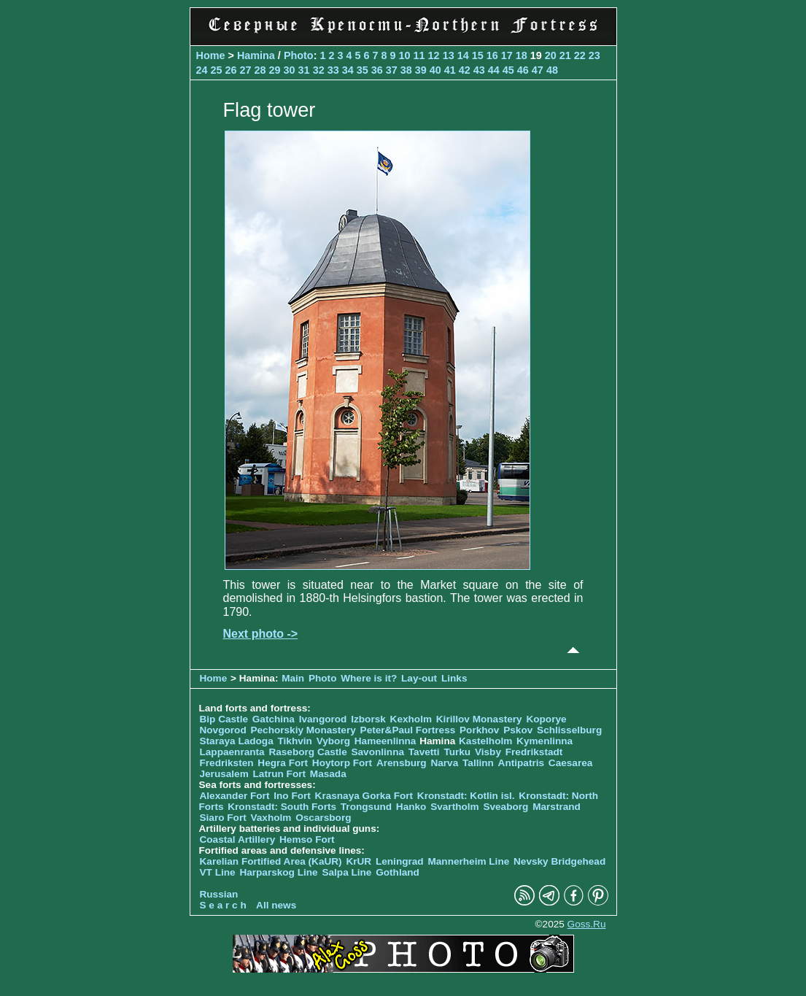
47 (537, 70)
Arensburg (401, 762)
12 (434, 55)
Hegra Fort (282, 762)
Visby (488, 751)
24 (202, 70)
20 (551, 55)
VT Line (218, 872)
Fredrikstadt (534, 751)
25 (216, 70)
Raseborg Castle (307, 751)
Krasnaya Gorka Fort (364, 795)
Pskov (517, 730)
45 (508, 70)
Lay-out (419, 678)
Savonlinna (377, 751)
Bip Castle (224, 719)
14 (463, 55)
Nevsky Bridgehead (559, 861)
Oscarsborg (323, 817)
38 (406, 70)
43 (479, 70)
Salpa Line (346, 872)
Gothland (397, 872)
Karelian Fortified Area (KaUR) (271, 861)
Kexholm (411, 719)
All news (276, 905)
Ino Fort (292, 795)
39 (421, 70)
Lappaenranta (232, 751)
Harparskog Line (278, 872)
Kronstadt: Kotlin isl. (466, 795)
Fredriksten (227, 762)
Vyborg (333, 741)
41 (450, 70)
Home (210, 55)
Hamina (256, 55)
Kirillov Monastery (479, 719)
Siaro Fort (223, 817)
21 (565, 55)
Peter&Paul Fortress (408, 730)
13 (448, 55)
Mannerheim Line (468, 861)
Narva (444, 762)
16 (492, 55)
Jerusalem (224, 773)
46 (523, 70)
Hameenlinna (385, 741)
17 (507, 55)
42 (464, 70)
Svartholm (454, 806)
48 (552, 70)
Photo (299, 55)
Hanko (411, 806)
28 (260, 70)
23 (594, 55)
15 (478, 55)
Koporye (546, 719)
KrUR (358, 861)
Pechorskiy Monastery (302, 730)
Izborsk (368, 719)
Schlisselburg (569, 730)
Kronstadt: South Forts (282, 806)
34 (348, 70)
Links (454, 678)
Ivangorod (323, 719)
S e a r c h (223, 905)
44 (494, 70)
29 (275, 70)
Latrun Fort (279, 773)
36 (377, 70)
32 (319, 70)
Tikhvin (295, 741)
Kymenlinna (544, 741)
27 (246, 70)
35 (362, 70)
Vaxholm (270, 817)
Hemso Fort (307, 839)
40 (435, 70)
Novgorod (223, 730)
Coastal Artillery (238, 839)
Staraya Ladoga (237, 741)
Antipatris (521, 762)
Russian (219, 894)
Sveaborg (505, 806)
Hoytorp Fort (342, 762)
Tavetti (424, 751)
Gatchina (273, 719)
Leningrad (400, 861)
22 (580, 55)
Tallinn (478, 762)
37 (392, 70)
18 (521, 55)
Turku (456, 751)
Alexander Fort (235, 795)
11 (419, 55)
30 (289, 70)
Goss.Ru (586, 924)
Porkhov (479, 730)
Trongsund (366, 806)
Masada (328, 773)
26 (231, 70)
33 (333, 70)
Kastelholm (485, 741)
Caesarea (570, 762)
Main (293, 678)
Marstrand (556, 806)
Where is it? (369, 678)
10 (405, 55)
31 (304, 70)
